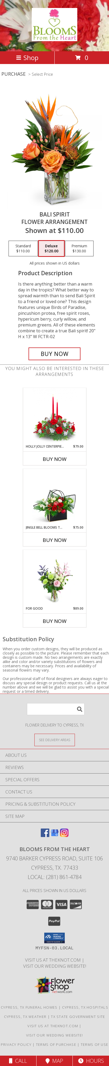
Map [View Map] (54, 1060)
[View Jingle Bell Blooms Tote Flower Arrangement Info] (54, 497)
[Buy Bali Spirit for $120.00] (54, 353)
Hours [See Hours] (91, 1060)
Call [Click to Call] (18, 1060)
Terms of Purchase (56, 1044)
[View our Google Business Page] (54, 835)
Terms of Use (94, 1044)
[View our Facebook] (45, 835)
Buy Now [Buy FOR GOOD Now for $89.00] (55, 621)
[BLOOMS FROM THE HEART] (54, 38)
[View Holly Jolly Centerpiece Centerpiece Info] (54, 416)
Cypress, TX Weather (25, 1016)
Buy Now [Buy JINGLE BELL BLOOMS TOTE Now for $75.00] (55, 540)
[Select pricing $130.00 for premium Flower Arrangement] (79, 248)
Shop (27, 57)
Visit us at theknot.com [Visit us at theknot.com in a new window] (53, 960)
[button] (54, 938)
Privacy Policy (16, 1044)
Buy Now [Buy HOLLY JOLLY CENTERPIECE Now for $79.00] (55, 459)
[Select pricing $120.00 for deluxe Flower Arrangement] (51, 248)
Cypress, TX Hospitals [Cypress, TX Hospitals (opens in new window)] (85, 1007)
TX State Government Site (78, 1016)
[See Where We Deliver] (54, 739)
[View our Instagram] (64, 835)
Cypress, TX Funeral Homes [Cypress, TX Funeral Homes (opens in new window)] (29, 1007)
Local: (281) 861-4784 (55, 877)
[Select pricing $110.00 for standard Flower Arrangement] (23, 248)
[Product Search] (55, 709)
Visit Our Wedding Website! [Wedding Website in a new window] (54, 966)
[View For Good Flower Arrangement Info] (54, 578)
